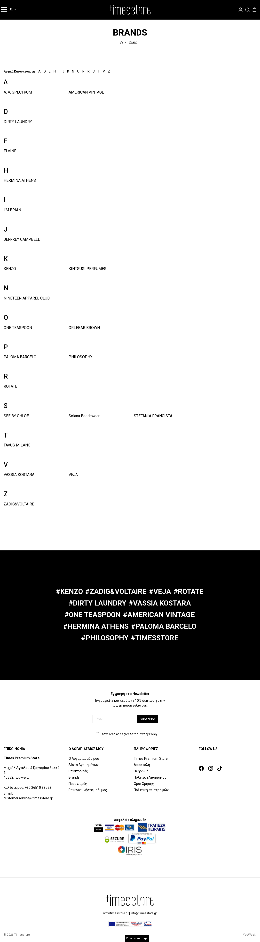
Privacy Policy (148, 734)
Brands (74, 777)
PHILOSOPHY (80, 357)
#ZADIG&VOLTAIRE (116, 591)
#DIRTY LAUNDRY (97, 603)
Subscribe (147, 719)
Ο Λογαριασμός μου (84, 758)
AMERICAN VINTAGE (86, 92)
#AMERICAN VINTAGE (159, 615)
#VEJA (160, 591)
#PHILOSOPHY (104, 638)
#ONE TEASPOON (92, 615)
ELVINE (10, 151)
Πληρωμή (141, 771)
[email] (115, 719)
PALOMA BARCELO (20, 357)
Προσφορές (78, 784)
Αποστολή (142, 765)
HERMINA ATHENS (20, 180)
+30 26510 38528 (38, 787)
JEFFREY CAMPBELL (22, 239)
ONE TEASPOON (18, 327)
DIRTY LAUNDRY (18, 121)
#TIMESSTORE (154, 638)
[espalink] (130, 924)
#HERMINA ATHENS (96, 626)
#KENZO (69, 591)
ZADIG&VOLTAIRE (19, 504)
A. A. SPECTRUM (18, 92)
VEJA (73, 474)
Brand (133, 42)
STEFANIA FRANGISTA (153, 416)
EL (13, 9)
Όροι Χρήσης (144, 784)
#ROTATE (188, 591)
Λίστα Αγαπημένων (84, 765)
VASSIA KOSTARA (19, 474)
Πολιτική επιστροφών (151, 790)
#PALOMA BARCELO (163, 626)
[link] (203, 768)
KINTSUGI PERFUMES (87, 268)
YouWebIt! (249, 934)
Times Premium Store (151, 758)
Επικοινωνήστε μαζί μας (88, 790)
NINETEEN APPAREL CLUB (27, 298)
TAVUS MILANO (17, 445)
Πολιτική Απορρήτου (150, 777)
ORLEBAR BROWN (84, 327)
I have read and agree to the (126, 734)
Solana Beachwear (84, 416)
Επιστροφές (78, 771)
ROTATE (10, 386)
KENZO (10, 268)
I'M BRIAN (12, 210)
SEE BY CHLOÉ (16, 416)
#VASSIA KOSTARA (160, 603)
